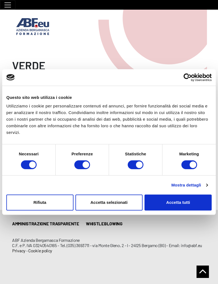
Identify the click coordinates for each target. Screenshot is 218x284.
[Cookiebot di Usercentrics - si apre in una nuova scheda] (188, 77)
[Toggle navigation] (7, 5)
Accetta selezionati (108, 202)
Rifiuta (39, 202)
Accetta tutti (178, 202)
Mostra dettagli (186, 185)
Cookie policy (40, 250)
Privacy (18, 250)
